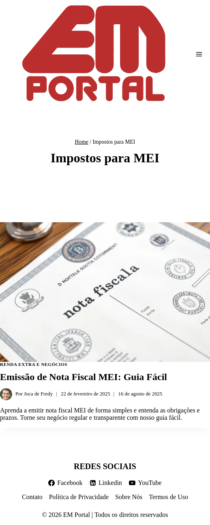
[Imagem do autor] (6, 394)
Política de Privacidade (79, 496)
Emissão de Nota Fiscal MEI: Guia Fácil (83, 377)
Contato (32, 496)
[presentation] (105, 292)
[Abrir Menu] (199, 54)
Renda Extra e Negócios (33, 364)
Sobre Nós (128, 496)
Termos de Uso (168, 496)
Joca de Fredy (38, 394)
